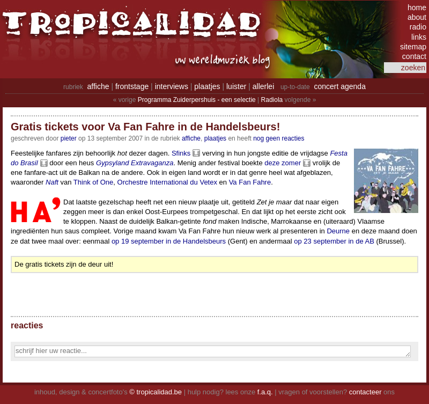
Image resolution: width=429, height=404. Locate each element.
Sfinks (181, 153)
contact (414, 56)
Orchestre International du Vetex (167, 182)
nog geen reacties (278, 138)
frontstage (132, 86)
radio (418, 27)
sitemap (413, 46)
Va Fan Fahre (250, 182)
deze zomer (282, 163)
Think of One (93, 182)
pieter (69, 138)
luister (236, 86)
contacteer (365, 392)
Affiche (191, 138)
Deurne (338, 231)
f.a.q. (265, 392)
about (417, 17)
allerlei (263, 86)
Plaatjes (215, 138)
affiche (98, 86)
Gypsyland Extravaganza (135, 163)
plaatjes (207, 86)
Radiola (272, 100)
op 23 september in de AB (334, 241)
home (417, 7)
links (418, 37)
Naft (52, 182)
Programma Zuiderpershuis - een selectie (197, 100)
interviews (171, 86)
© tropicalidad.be (155, 392)
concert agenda (340, 86)
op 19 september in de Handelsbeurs (169, 241)
